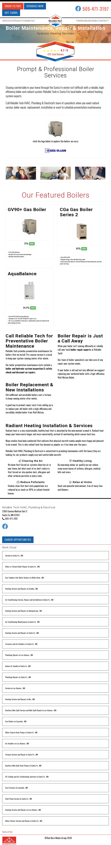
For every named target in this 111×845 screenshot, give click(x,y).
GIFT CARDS (11, 13)
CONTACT (103, 21)
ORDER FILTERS (13, 6)
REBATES (30, 21)
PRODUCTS (19, 21)
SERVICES (7, 21)
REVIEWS (93, 21)
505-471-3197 (96, 8)
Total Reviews (55, 54)
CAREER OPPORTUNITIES (18, 539)
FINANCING (82, 21)
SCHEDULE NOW (35, 6)
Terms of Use (7, 831)
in (14, 555)
